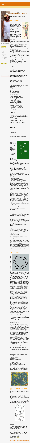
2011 (2, 52)
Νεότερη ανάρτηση (13, 440)
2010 (2, 53)
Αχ (2, 4)
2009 (2, 60)
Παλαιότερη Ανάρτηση (25, 440)
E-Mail (8, 75)
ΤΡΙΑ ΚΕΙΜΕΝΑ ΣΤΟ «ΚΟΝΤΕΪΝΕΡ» (5, 58)
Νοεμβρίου (3, 55)
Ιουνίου (3, 56)
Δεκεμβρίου (4, 54)
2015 (2, 50)
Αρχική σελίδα (19, 440)
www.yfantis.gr (4, 75)
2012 (2, 51)
